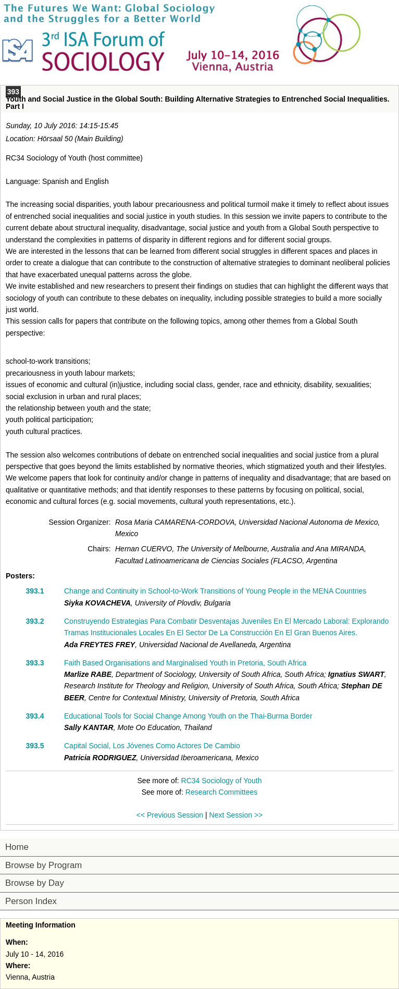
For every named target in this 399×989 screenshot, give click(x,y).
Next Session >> (236, 815)
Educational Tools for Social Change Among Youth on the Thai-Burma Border (188, 716)
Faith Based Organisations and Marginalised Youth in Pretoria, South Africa (185, 663)
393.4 (35, 716)
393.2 (35, 621)
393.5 (35, 745)
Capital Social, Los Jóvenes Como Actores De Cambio (152, 745)
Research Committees (221, 792)
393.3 (35, 663)
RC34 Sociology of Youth (221, 780)
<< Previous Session (169, 815)
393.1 (35, 591)
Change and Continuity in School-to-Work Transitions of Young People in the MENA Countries (215, 591)
